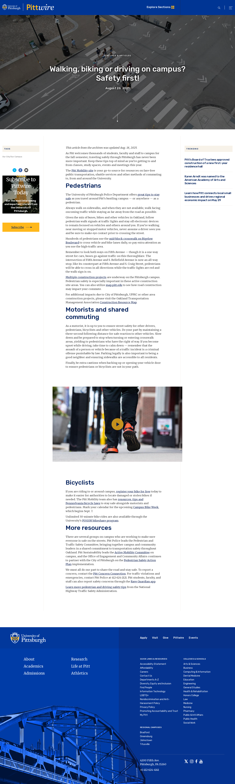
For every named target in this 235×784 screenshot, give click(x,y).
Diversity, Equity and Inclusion (155, 683)
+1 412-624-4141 (149, 769)
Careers (144, 671)
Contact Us (146, 675)
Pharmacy (188, 711)
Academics (33, 666)
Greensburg (146, 736)
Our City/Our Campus (12, 156)
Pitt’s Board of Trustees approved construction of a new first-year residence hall (207, 163)
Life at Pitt (80, 666)
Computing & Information (197, 671)
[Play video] (117, 424)
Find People (146, 687)
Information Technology (152, 691)
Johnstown (146, 740)
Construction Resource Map (118, 302)
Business (188, 668)
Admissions (34, 673)
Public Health (190, 719)
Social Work (189, 722)
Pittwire (178, 637)
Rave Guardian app (143, 581)
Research (79, 659)
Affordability (146, 668)
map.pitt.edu (114, 285)
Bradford (144, 732)
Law (185, 699)
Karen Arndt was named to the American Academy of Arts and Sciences (205, 180)
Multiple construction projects (86, 277)
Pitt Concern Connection (109, 573)
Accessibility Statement (153, 664)
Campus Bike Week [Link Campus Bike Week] (145, 507)
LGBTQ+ (144, 695)
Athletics (79, 673)
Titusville (145, 744)
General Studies (191, 687)
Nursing (187, 707)
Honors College (191, 695)
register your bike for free (133, 491)
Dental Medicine (191, 675)
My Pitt (144, 715)
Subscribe (17, 227)
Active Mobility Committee (132, 552)
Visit (155, 637)
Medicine (188, 703)
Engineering (189, 683)
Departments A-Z (149, 679)
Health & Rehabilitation (195, 691)
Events (193, 637)
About (29, 659)
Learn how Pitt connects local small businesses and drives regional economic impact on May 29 (208, 196)
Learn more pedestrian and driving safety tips (96, 587)
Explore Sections (159, 7)
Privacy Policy (147, 707)
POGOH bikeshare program (100, 520)
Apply (143, 637)
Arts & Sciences (191, 664)
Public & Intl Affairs (193, 715)
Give (165, 637)
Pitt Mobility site (82, 170)
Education (188, 679)
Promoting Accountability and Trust (159, 711)
